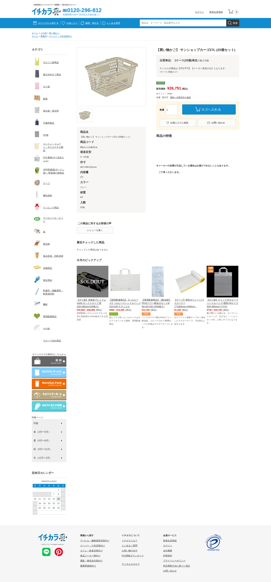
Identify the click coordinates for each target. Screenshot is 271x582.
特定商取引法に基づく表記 (176, 566)
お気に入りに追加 (179, 122)
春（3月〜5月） (42, 431)
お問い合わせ (218, 122)
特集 (36, 423)
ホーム (35, 33)
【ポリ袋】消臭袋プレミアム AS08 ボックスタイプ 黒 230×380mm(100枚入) (91, 303)
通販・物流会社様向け (91, 560)
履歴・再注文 (92, 23)
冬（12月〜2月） (43, 457)
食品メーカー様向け (90, 555)
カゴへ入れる (211, 109)
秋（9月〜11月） (43, 449)
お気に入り (72, 23)
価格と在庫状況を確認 (180, 97)
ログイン (199, 12)
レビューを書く (95, 230)
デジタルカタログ (131, 564)
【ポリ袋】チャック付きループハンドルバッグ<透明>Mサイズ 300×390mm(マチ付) (222, 303)
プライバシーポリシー (174, 560)
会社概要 (167, 550)
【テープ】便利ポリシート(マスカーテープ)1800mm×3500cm (189, 303)
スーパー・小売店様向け (60, 36)
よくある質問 (113, 23)
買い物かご (54, 33)
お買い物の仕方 (129, 550)
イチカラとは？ (129, 540)
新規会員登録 (216, 12)
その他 (43, 33)
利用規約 (167, 555)
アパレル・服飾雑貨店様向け (94, 540)
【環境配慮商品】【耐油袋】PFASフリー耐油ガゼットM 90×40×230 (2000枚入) (156, 303)
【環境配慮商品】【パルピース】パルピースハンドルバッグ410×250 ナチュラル (125, 303)
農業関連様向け (88, 566)
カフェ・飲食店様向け (91, 550)
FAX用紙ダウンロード (133, 555)
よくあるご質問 (129, 545)
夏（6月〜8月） (42, 440)
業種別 (43, 36)
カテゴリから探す (48, 23)
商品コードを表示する (88, 147)
